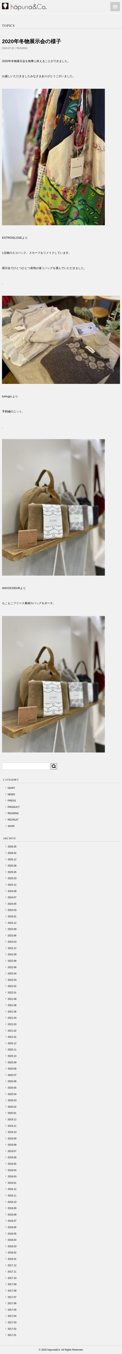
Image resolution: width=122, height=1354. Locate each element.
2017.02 (12, 1328)
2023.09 (12, 929)
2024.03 (12, 910)
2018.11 (12, 1195)
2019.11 (12, 1126)
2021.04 (12, 1018)
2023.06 (12, 935)
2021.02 (12, 1030)
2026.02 (12, 853)
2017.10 (12, 1278)
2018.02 (12, 1252)
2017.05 (12, 1309)
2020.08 (12, 1068)
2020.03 (12, 1100)
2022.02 (12, 986)
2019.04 (12, 1170)
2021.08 (12, 1005)
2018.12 (12, 1189)
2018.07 (12, 1220)
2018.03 (12, 1246)
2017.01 (12, 1335)
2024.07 (12, 897)
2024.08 (12, 891)
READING (22, 48)
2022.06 (12, 967)
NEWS (11, 794)
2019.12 (12, 1119)
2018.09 (12, 1208)
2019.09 (12, 1138)
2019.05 (12, 1163)
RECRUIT (13, 819)
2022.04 (12, 973)
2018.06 (12, 1227)
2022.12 (12, 948)
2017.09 (12, 1284)
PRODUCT (14, 807)
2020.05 (12, 1087)
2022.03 (12, 980)
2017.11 (12, 1271)
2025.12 (12, 859)
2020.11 (12, 1049)
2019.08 (12, 1144)
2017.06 (12, 1303)
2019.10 (12, 1132)
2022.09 (12, 954)
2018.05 (12, 1233)
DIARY (11, 788)
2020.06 (12, 1081)
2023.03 (12, 941)
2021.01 (12, 1037)
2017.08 (12, 1290)
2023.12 (12, 923)
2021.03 (12, 1024)
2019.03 (12, 1176)
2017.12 (12, 1265)
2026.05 (12, 846)
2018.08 (12, 1214)
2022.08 (12, 960)
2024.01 (12, 916)
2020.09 (12, 1062)
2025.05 (12, 872)
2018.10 (12, 1202)
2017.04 (12, 1316)
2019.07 (12, 1151)
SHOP (11, 826)
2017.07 (12, 1297)
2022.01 (12, 992)
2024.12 (12, 884)
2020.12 (12, 1043)
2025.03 (12, 878)
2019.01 (12, 1183)
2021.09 (12, 999)
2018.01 (12, 1259)
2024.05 (12, 903)
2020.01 (12, 1113)
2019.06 (12, 1157)
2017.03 (12, 1322)
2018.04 (12, 1240)
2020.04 (12, 1094)
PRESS (12, 800)
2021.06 (12, 1011)
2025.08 (12, 865)
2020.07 (12, 1075)
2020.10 (12, 1056)
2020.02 (12, 1106)
